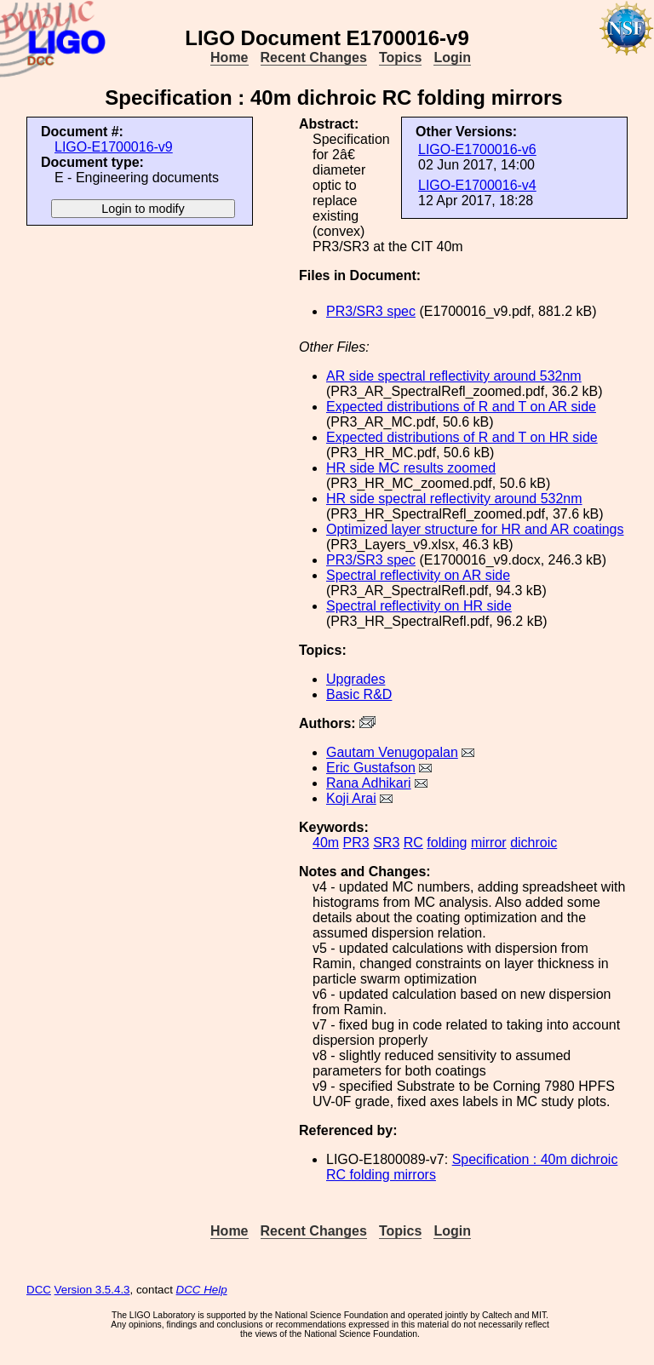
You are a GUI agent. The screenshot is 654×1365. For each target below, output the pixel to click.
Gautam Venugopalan (392, 752)
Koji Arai (351, 798)
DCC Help (201, 1289)
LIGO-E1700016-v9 (113, 147)
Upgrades (355, 679)
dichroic (533, 842)
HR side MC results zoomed (411, 468)
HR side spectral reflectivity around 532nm (454, 498)
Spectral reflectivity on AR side (418, 575)
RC (413, 842)
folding (447, 842)
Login (452, 57)
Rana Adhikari (368, 783)
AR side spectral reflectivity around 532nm (454, 376)
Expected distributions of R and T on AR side (461, 406)
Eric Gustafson (371, 767)
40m (326, 842)
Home (229, 57)
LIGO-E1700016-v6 (477, 149)
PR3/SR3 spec (371, 311)
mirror (489, 842)
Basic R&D (359, 694)
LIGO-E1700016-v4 (477, 185)
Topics (400, 57)
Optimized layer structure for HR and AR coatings (474, 529)
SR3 (386, 842)
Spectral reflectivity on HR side (419, 606)
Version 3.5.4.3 (92, 1289)
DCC (38, 1289)
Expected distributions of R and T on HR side (462, 437)
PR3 (356, 842)
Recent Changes (314, 57)
